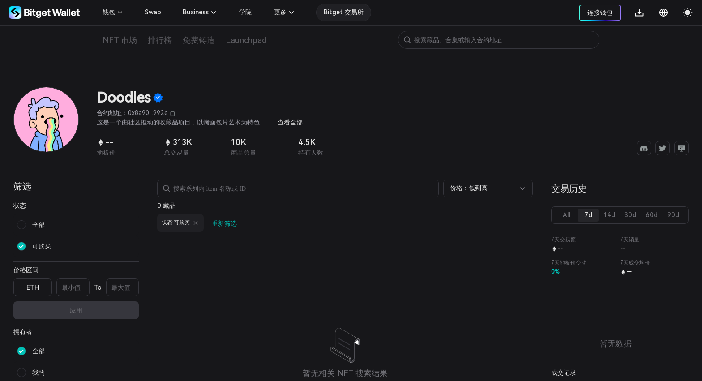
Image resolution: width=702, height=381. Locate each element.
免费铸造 (199, 40)
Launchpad (246, 40)
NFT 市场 (120, 40)
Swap (153, 12)
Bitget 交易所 (344, 12)
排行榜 (160, 40)
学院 (245, 12)
